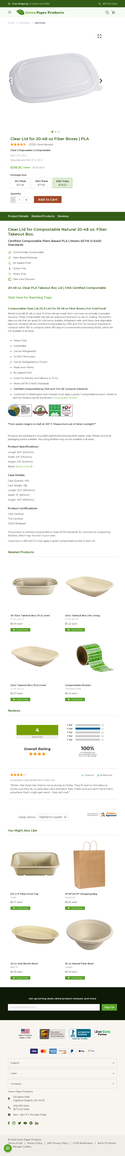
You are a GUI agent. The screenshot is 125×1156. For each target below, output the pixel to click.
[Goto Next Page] (101, 80)
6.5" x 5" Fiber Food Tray (24, 893)
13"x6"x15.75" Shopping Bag (81, 893)
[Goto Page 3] (59, 132)
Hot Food (40, 23)
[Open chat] (8, 1148)
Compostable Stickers (65, 397)
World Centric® (24, 466)
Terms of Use (15, 1143)
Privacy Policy (35, 1143)
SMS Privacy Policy (57, 1143)
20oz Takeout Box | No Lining (82, 615)
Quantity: (15, 193)
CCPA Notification (83, 1143)
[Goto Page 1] (52, 132)
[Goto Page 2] (55, 132)
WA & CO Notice (106, 1143)
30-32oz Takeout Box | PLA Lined (29, 615)
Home (11, 23)
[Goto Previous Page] (10, 80)
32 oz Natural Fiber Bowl (79, 963)
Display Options (27, 817)
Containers (24, 23)
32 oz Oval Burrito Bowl (24, 963)
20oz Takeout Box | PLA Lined (28, 685)
